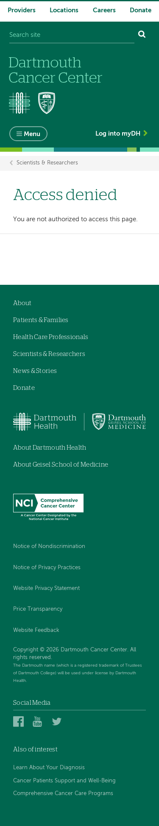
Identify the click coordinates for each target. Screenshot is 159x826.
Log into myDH (117, 134)
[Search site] (71, 35)
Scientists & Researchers (47, 163)
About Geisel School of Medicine (60, 465)
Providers (22, 10)
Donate (140, 10)
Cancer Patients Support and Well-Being (64, 781)
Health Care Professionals (51, 337)
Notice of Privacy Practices (47, 567)
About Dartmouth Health (49, 448)
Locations (64, 10)
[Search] (142, 35)
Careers (104, 10)
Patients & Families (41, 320)
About (22, 303)
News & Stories (35, 371)
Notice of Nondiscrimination (49, 546)
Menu (32, 134)
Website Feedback (36, 630)
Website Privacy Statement (46, 588)
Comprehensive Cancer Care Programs (63, 793)
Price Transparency (37, 609)
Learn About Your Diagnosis (49, 767)
